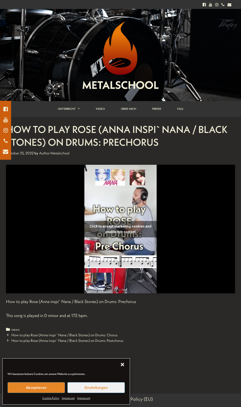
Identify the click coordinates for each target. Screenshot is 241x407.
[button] (122, 364)
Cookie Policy (50, 398)
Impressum (68, 398)
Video (100, 109)
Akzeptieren (36, 388)
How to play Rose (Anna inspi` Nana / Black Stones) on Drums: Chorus (64, 335)
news (15, 329)
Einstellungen (96, 388)
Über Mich (128, 109)
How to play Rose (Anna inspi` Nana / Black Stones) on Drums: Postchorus (67, 340)
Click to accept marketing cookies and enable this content (120, 229)
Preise (156, 109)
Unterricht (73, 109)
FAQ (180, 109)
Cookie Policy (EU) (134, 399)
